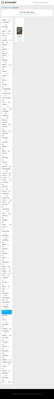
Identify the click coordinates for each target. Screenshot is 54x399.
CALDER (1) (5, 72)
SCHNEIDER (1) (5, 307)
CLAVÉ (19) (6, 109)
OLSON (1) (6, 273)
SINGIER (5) (6, 316)
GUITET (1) (6, 180)
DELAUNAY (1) (5, 139)
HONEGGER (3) (5, 194)
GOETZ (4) (6, 175)
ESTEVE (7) (6, 154)
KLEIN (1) (5, 202)
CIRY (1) (6, 102)
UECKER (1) (6, 347)
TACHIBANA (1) (5, 332)
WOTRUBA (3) (6, 378)
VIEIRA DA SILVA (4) (6, 363)
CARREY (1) (6, 77)
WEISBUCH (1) (5, 374)
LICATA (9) (6, 228)
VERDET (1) (6, 359)
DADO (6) (4, 120)
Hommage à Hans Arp (19, 38)
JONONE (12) (5, 197)
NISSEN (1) (6, 271)
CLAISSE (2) (5, 105)
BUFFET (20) (6, 68)
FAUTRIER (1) (6, 159)
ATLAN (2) (5, 37)
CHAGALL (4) (6, 85)
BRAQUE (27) (6, 50)
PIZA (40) (6, 290)
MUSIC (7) (6, 268)
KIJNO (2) (6, 200)
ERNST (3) (6, 151)
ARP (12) (5, 33)
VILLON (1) (6, 367)
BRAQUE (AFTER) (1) (6, 56)
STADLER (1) (6, 328)
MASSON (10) (6, 250)
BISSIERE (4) (6, 46)
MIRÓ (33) (6, 266)
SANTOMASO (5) (6, 303)
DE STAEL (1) (6, 128)
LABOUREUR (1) (5, 210)
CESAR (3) (6, 81)
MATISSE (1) (6, 254)
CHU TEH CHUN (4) (6, 99)
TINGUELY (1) (6, 343)
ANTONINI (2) (5, 28)
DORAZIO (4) (6, 143)
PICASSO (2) (6, 283)
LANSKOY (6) (6, 217)
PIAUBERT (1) (6, 279)
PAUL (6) (5, 275)
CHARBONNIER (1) (6, 90)
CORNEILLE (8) (5, 116)
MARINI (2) (6, 245)
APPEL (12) (6, 31)
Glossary (38, 394)
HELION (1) (6, 191)
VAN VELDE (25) (6, 352)
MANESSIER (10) (5, 236)
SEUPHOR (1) (6, 312)
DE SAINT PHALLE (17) (6, 123)
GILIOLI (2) (6, 173)
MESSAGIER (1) (6, 263)
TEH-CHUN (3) (6, 339)
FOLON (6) (5, 163)
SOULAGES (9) (6, 325)
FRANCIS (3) (6, 166)
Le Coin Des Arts (6, 7)
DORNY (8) (6, 148)
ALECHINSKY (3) (5, 23)
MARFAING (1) (6, 241)
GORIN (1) (6, 177)
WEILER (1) (6, 371)
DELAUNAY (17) (6, 134)
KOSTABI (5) (6, 206)
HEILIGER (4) (5, 188)
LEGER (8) (6, 224)
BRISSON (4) (6, 61)
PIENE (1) (5, 286)
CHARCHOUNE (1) (6, 94)
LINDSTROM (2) (5, 232)
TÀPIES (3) (6, 335)
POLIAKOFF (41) (5, 294)
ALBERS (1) (6, 20)
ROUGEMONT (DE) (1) (6, 299)
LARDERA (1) (6, 221)
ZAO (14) (6, 382)
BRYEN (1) (6, 64)
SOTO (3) (5, 321)
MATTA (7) (6, 259)
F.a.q (41, 394)
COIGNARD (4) (5, 112)
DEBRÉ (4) (6, 131)
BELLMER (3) (6, 40)
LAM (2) (6, 213)
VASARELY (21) (6, 356)
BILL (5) (5, 42)
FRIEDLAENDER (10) (6, 170)
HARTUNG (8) (6, 183)
